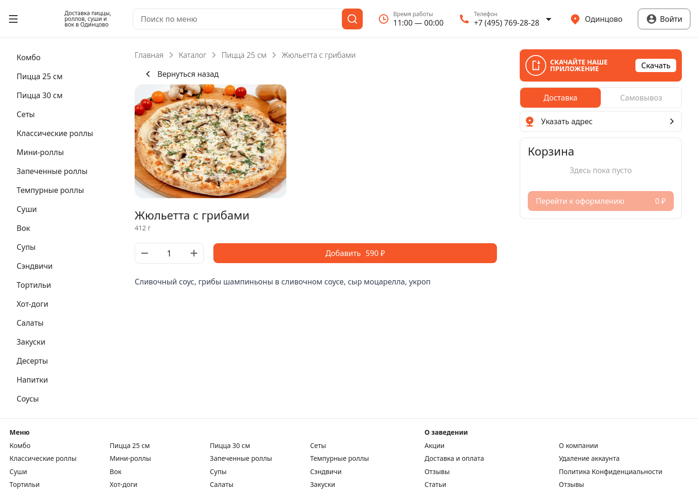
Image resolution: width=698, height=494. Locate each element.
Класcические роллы (42, 458)
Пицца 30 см (230, 445)
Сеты (318, 445)
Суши (18, 471)
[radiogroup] (601, 97)
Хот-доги (124, 484)
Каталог (192, 55)
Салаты (222, 484)
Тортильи (24, 484)
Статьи (435, 484)
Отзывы (437, 471)
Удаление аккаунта (589, 458)
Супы (218, 471)
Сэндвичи (326, 471)
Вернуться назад (180, 74)
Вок (115, 471)
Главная (149, 55)
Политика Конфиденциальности (610, 471)
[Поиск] (352, 19)
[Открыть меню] (13, 19)
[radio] (560, 98)
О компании (578, 445)
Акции (434, 445)
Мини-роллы (130, 458)
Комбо (19, 445)
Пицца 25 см (243, 55)
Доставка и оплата (454, 458)
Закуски (322, 484)
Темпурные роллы (339, 458)
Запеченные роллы (241, 458)
